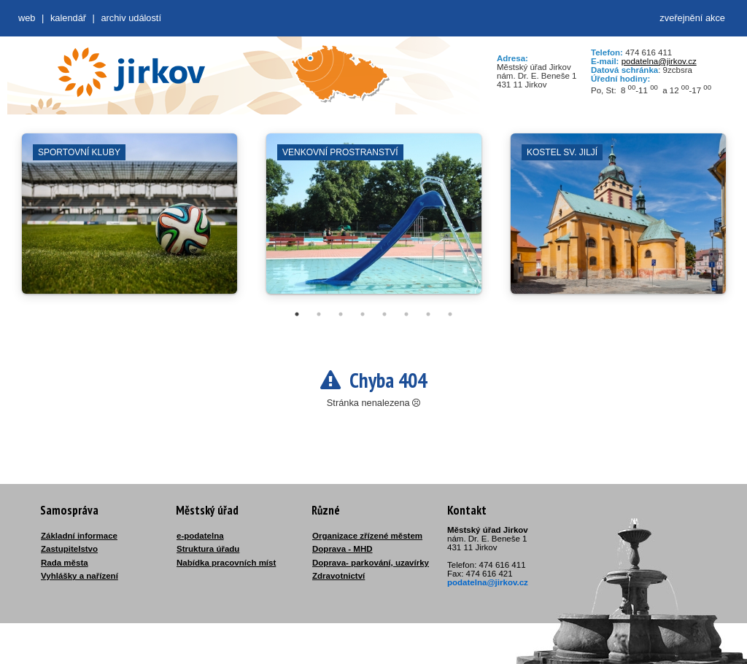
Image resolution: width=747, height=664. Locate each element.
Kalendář (68, 17)
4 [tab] (362, 314)
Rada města (64, 562)
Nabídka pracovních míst (226, 562)
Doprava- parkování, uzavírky (370, 562)
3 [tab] (340, 314)
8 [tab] (450, 314)
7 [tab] (428, 314)
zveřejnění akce (692, 17)
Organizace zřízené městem (367, 535)
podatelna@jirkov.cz (659, 61)
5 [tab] (384, 314)
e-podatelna (200, 535)
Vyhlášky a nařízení (79, 575)
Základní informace (79, 535)
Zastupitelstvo (69, 548)
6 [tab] (406, 314)
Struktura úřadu (208, 548)
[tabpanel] (129, 221)
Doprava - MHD (342, 548)
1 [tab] (297, 314)
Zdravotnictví (338, 575)
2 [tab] (318, 314)
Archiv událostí (131, 17)
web (26, 17)
